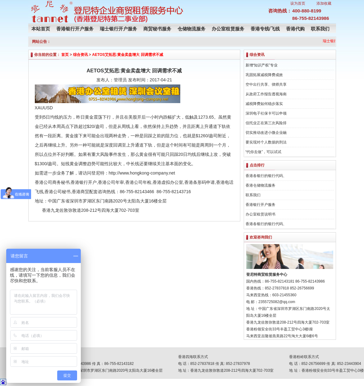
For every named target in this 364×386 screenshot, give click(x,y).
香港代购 (295, 28)
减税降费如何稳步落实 (264, 104)
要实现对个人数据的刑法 (266, 142)
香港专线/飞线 (265, 28)
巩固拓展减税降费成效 (264, 75)
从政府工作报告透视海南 (266, 94)
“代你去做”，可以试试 (264, 152)
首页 (65, 54)
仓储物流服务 (191, 28)
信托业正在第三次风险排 (266, 123)
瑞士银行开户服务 (118, 28)
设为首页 (297, 3)
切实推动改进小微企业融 (266, 132)
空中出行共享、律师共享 (266, 84)
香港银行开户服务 (75, 28)
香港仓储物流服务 (260, 185)
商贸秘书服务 (157, 28)
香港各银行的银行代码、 (266, 176)
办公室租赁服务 (228, 28)
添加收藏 (323, 3)
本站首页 (40, 28)
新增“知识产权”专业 (262, 65)
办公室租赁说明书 (260, 214)
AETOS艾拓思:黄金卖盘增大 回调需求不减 (127, 54)
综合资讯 (80, 54)
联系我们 (320, 28)
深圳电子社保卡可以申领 (266, 113)
